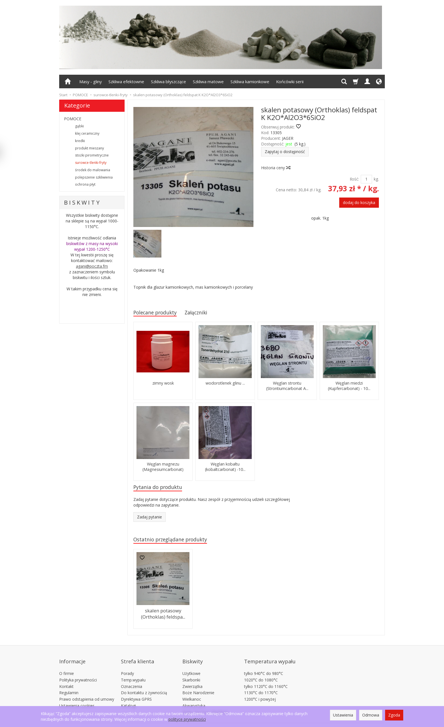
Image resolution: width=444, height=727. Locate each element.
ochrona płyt (85, 184)
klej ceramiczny (87, 133)
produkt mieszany (89, 148)
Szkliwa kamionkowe (249, 81)
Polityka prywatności (78, 672)
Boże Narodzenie (198, 685)
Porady (127, 666)
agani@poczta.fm (92, 266)
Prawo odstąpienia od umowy (86, 692)
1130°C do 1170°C (261, 685)
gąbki (79, 126)
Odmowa (370, 715)
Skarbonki (191, 672)
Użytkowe (191, 666)
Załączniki (202, 313)
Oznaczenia (131, 679)
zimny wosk (163, 384)
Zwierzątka (192, 679)
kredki (80, 140)
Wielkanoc (191, 692)
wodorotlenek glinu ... (225, 384)
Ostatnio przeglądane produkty (174, 542)
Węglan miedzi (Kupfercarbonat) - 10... (349, 386)
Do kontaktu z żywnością (144, 685)
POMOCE (72, 118)
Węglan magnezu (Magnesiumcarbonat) (163, 467)
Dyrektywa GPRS (136, 692)
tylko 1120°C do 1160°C (266, 679)
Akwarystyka (193, 698)
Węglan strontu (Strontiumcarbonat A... (287, 386)
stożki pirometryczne (92, 155)
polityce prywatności (187, 719)
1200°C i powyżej (260, 692)
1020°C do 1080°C (261, 672)
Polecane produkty (157, 313)
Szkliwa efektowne (126, 81)
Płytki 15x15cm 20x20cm (205, 705)
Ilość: (354, 179)
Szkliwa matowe (208, 81)
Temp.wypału (133, 672)
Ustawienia (343, 715)
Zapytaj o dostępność (285, 151)
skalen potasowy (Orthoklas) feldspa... (163, 615)
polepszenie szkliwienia (94, 177)
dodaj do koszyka (359, 202)
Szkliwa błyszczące (168, 81)
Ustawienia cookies (77, 698)
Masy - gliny (90, 81)
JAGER (287, 138)
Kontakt (66, 679)
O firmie (66, 666)
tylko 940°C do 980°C (263, 666)
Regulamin (68, 685)
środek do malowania (92, 170)
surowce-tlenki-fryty (90, 162)
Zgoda (394, 715)
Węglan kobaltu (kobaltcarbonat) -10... (225, 467)
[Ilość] (366, 179)
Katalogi (128, 698)
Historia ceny (275, 167)
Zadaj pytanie (149, 519)
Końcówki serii (290, 81)
